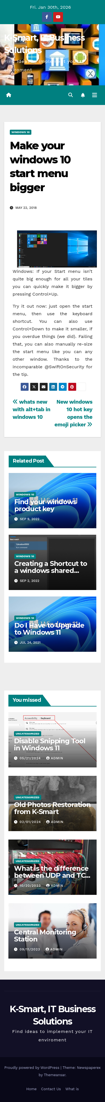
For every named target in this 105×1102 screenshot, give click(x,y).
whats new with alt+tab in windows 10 (31, 409)
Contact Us (51, 1089)
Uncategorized (27, 733)
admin (55, 758)
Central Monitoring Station (45, 935)
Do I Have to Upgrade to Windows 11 (49, 628)
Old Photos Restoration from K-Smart (52, 808)
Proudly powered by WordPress (32, 1068)
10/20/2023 (31, 886)
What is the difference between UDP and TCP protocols (52, 875)
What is (72, 1089)
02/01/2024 (31, 822)
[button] (70, 95)
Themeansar (55, 1075)
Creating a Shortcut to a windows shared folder (50, 570)
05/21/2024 (31, 758)
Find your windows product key (45, 505)
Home (31, 1089)
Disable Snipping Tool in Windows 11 (49, 744)
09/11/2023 (31, 949)
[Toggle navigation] (94, 95)
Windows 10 (20, 132)
